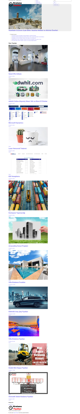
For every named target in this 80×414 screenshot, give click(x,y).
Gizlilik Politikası (39, 3)
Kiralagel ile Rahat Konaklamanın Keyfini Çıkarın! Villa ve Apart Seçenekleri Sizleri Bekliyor (28, 36)
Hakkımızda (38, 2)
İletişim (37, 0)
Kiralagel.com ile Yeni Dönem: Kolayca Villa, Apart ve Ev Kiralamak (24, 38)
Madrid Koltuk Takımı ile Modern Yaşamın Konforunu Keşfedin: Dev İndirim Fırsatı (26, 39)
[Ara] (54, 2)
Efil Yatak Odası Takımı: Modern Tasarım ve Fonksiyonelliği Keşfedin (24, 40)
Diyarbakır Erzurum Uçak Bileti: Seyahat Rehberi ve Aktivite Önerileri (24, 35)
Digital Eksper (16, 412)
